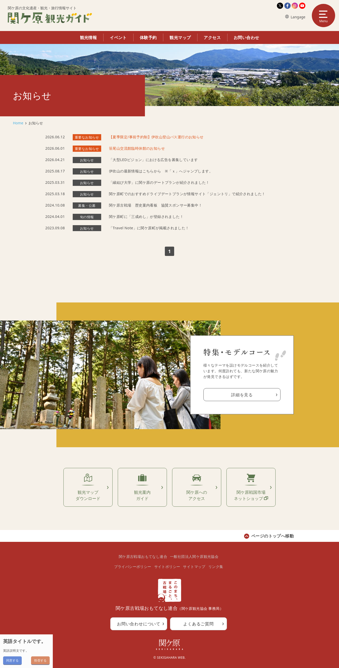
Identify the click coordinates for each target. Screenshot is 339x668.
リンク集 (215, 566)
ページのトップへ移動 (272, 536)
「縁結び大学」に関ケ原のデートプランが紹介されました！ (159, 182)
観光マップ (180, 37)
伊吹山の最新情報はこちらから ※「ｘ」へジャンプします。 (161, 171)
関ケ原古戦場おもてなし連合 (143, 556)
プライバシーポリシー (132, 566)
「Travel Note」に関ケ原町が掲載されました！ (149, 227)
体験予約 (148, 37)
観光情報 (88, 37)
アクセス (212, 37)
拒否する (40, 660)
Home (18, 122)
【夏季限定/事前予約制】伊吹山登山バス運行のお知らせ (156, 136)
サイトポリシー (167, 566)
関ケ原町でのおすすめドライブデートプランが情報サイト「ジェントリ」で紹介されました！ (187, 193)
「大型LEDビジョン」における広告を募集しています (153, 159)
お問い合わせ (246, 37)
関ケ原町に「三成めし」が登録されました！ (146, 216)
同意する (12, 660)
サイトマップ (194, 566)
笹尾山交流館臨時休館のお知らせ (137, 148)
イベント (118, 37)
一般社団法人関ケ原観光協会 (194, 556)
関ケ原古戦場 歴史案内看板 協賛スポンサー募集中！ (155, 205)
